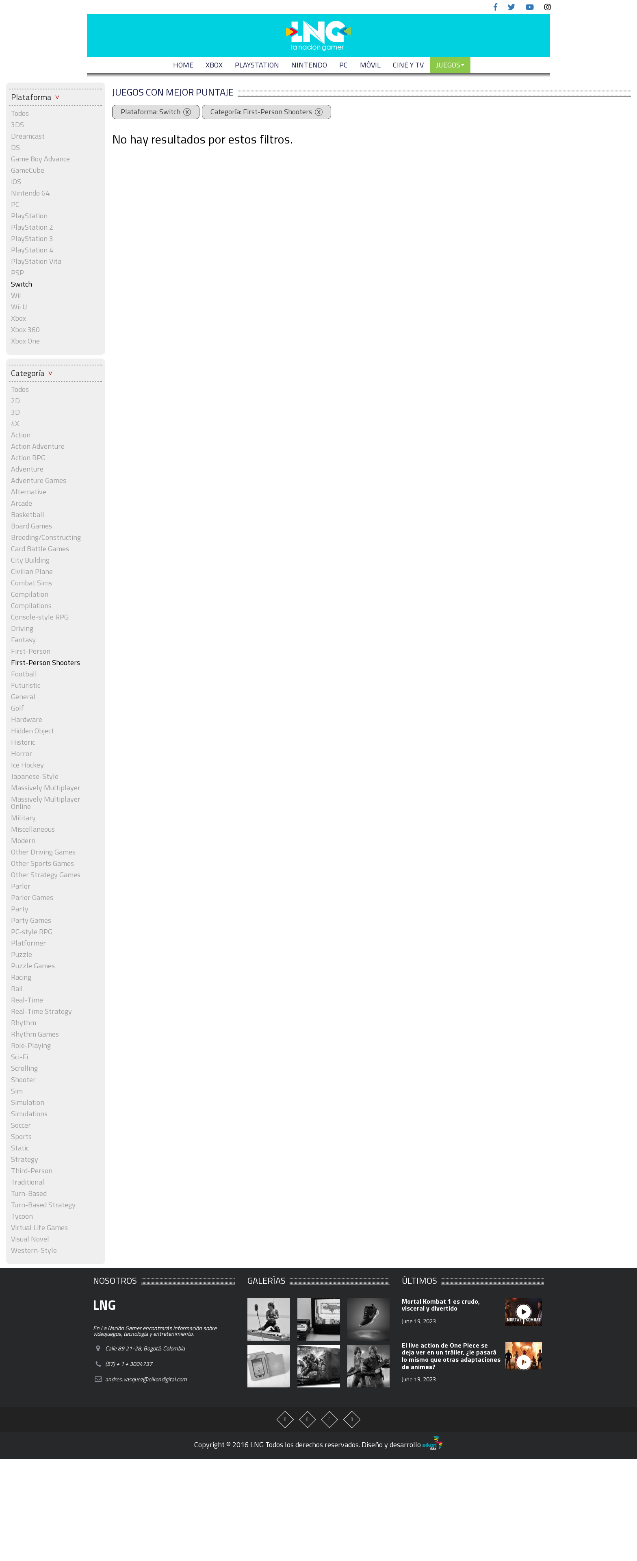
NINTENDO (309, 64)
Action (20, 435)
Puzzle (21, 954)
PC (343, 64)
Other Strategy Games (45, 874)
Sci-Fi (19, 1057)
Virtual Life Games (39, 1227)
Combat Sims (31, 583)
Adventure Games (38, 480)
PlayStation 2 (32, 227)
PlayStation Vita (36, 261)
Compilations (31, 605)
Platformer (28, 943)
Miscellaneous (33, 829)
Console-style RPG (40, 617)
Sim (17, 1091)
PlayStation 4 (32, 250)
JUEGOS (450, 64)
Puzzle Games (33, 966)
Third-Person (31, 1170)
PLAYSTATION (257, 64)
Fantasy (23, 640)
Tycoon (22, 1216)
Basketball (27, 514)
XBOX (214, 64)
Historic (23, 742)
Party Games (31, 920)
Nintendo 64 (30, 193)
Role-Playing (31, 1045)
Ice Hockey (27, 765)
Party (19, 909)
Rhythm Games (35, 1034)
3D (15, 412)
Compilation (29, 594)
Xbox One (25, 341)
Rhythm (23, 1022)
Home (183, 64)
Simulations (29, 1113)
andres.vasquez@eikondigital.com (146, 1379)
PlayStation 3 (32, 238)
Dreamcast (28, 136)
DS (15, 147)
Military (23, 818)
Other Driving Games (43, 852)
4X (15, 423)
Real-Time (27, 1000)
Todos (20, 113)
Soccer (21, 1125)
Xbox (18, 318)
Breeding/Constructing (46, 537)
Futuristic (25, 685)
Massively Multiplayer (45, 787)
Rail (17, 988)
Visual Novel (30, 1239)
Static (20, 1148)
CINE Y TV (408, 64)
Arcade (21, 503)
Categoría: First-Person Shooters (261, 111)
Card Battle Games (40, 548)
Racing (21, 977)
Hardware (26, 719)
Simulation (27, 1102)
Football (24, 674)
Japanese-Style (34, 776)
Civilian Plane (32, 571)
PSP (17, 272)
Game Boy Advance (40, 159)
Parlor (20, 886)
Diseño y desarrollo (402, 1444)
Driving (22, 628)
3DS (17, 124)
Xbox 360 (25, 329)
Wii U (19, 307)
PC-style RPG (31, 931)
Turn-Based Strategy (43, 1205)
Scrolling (24, 1068)
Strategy (24, 1159)
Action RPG (28, 457)
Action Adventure (38, 446)
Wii (16, 295)
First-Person (30, 651)
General (23, 696)
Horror (21, 753)
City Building (30, 560)
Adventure (27, 469)
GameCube (27, 170)
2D (15, 400)
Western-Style (34, 1250)
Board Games (31, 526)
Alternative (28, 492)
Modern (23, 840)
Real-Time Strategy (41, 1011)
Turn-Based (29, 1193)
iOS (16, 181)
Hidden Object (32, 731)
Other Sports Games (42, 863)
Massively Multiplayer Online (45, 803)
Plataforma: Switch (150, 111)
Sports (21, 1136)
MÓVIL (370, 64)
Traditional (27, 1182)
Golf (17, 708)
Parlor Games (32, 897)
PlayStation (29, 216)
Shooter (23, 1079)
